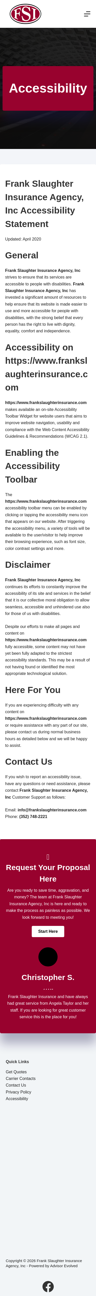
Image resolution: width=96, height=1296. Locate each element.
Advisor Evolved (64, 1266)
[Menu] (87, 14)
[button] (48, 931)
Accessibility (17, 1099)
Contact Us (16, 1085)
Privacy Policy (18, 1092)
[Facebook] (48, 1286)
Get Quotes (16, 1072)
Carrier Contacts (21, 1078)
